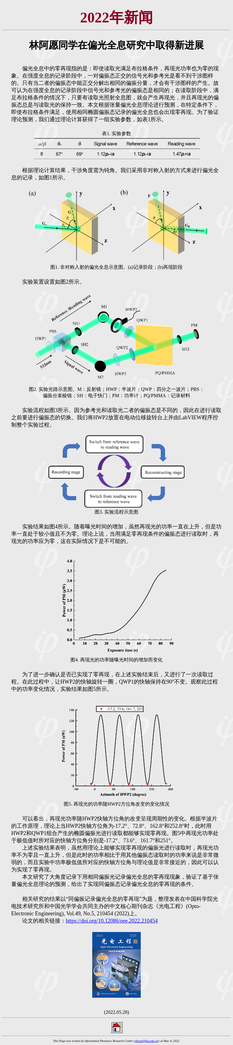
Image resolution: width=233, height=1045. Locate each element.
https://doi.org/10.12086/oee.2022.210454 (112, 921)
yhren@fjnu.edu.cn (146, 1041)
